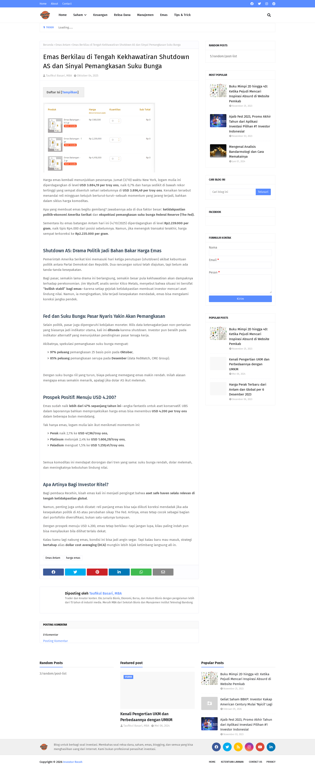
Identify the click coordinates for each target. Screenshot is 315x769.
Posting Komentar (55, 641)
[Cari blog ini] (233, 192)
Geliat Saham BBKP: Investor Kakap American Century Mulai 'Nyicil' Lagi (246, 701)
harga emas (73, 557)
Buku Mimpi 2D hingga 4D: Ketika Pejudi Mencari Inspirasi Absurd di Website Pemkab (249, 93)
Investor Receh (72, 762)
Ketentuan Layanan (232, 761)
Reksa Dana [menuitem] (122, 15)
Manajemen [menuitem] (145, 15)
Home (43, 3)
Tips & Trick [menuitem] (182, 15)
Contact (67, 3)
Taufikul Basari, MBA (59, 75)
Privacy (270, 761)
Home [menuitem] (63, 15)
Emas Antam (63, 44)
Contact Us (255, 761)
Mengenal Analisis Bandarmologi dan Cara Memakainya (246, 151)
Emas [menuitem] (164, 15)
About (54, 3)
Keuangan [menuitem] (100, 15)
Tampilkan (69, 92)
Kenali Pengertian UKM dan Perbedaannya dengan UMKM (249, 364)
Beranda (48, 44)
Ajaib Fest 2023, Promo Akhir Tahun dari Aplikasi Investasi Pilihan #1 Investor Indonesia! (250, 124)
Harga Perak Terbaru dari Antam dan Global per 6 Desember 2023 (247, 389)
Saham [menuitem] (78, 15)
